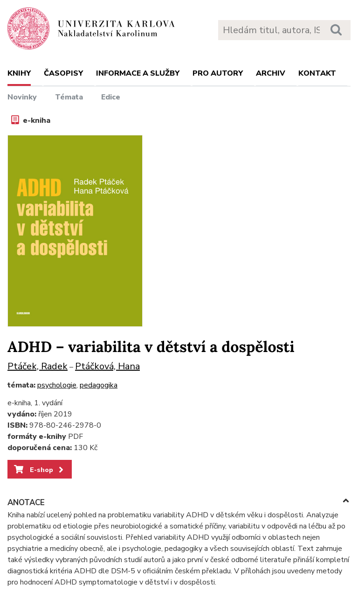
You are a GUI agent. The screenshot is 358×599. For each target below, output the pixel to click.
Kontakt (317, 73)
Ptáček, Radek (37, 366)
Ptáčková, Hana (107, 366)
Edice (110, 97)
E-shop (39, 469)
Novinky (22, 97)
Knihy (19, 73)
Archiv (270, 73)
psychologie (56, 385)
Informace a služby (137, 73)
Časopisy (63, 73)
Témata (69, 97)
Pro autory (218, 73)
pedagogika (98, 385)
